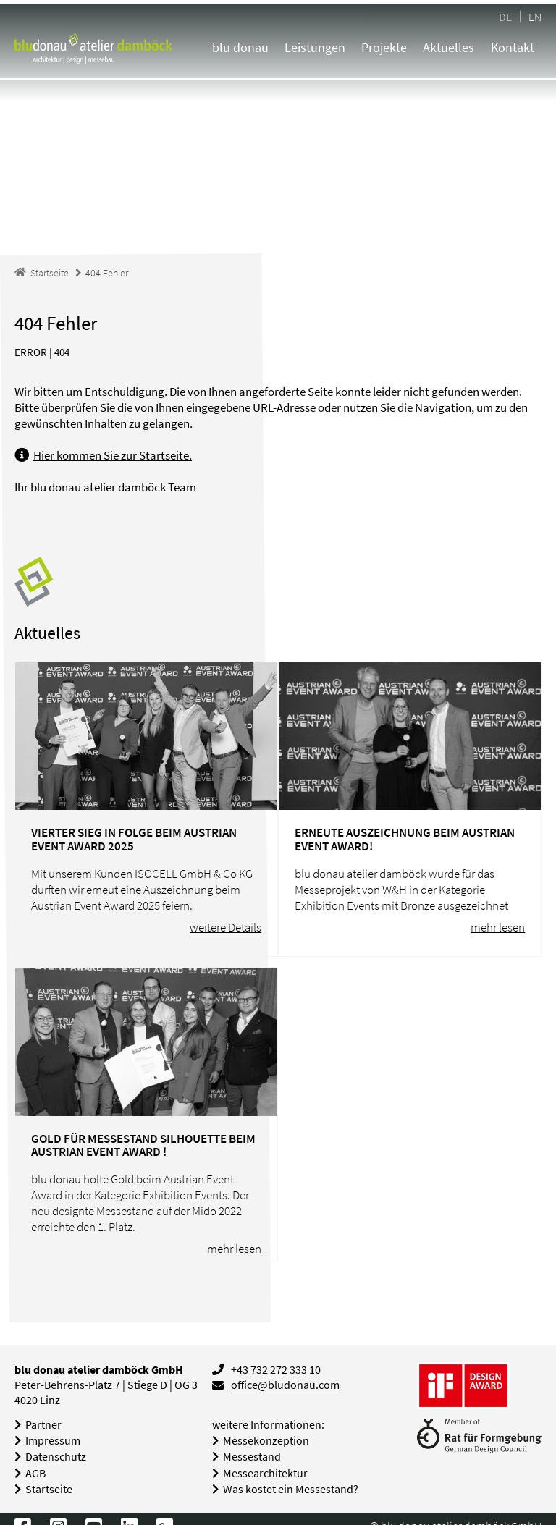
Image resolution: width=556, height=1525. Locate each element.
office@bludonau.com (285, 1385)
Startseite (48, 1489)
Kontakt (512, 47)
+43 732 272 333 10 (276, 1370)
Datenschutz (55, 1456)
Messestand (252, 1456)
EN (535, 16)
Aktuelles (448, 47)
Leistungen (315, 47)
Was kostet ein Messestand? (290, 1489)
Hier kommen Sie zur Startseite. (112, 455)
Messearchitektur (265, 1473)
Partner (43, 1425)
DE (505, 16)
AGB (35, 1473)
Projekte (384, 47)
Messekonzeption (266, 1441)
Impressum (52, 1441)
